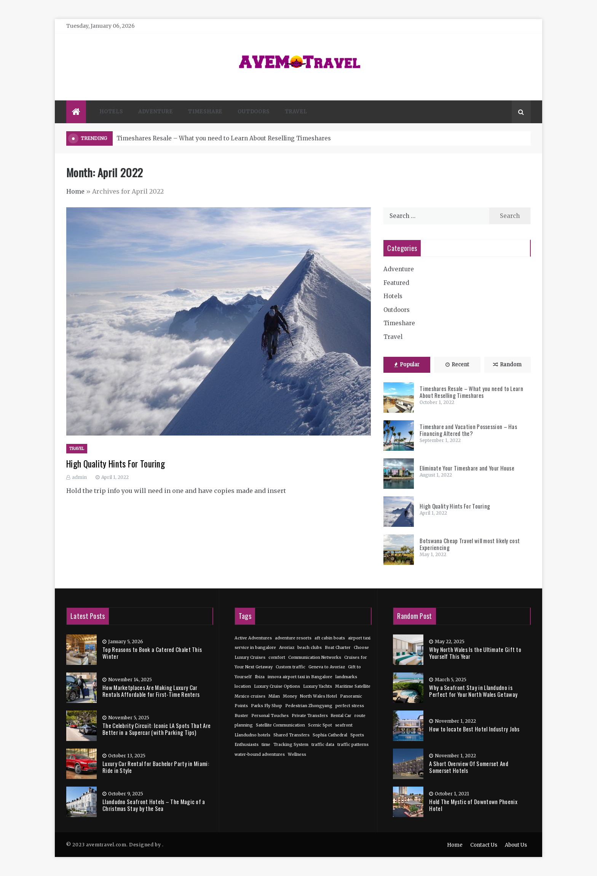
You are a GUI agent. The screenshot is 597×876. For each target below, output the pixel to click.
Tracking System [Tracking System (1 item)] (290, 744)
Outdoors (253, 111)
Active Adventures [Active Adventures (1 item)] (253, 638)
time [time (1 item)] (266, 744)
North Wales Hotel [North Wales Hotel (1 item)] (318, 696)
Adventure (155, 111)
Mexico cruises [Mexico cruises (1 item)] (250, 696)
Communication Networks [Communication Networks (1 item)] (314, 657)
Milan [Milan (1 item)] (274, 696)
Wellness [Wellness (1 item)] (297, 754)
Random (507, 364)
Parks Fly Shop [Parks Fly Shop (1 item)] (266, 705)
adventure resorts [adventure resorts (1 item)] (293, 638)
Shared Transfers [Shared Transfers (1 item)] (291, 735)
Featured (396, 282)
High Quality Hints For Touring (115, 463)
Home (75, 191)
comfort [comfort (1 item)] (276, 657)
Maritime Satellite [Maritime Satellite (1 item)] (352, 686)
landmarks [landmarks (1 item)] (346, 676)
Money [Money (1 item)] (290, 696)
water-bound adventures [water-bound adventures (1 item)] (260, 754)
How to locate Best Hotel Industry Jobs (474, 729)
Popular (407, 364)
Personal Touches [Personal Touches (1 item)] (270, 715)
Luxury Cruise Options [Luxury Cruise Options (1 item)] (277, 686)
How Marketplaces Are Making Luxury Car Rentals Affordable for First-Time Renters (151, 690)
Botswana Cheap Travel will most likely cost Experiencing (470, 544)
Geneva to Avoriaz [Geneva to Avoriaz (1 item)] (326, 667)
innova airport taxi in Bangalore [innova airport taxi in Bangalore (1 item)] (300, 676)
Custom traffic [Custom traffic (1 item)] (290, 667)
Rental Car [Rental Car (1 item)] (341, 715)
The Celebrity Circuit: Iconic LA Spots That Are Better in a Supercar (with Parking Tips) (156, 728)
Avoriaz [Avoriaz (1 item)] (286, 647)
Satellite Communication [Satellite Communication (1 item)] (280, 725)
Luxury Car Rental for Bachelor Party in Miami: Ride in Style (155, 766)
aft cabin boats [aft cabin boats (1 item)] (329, 638)
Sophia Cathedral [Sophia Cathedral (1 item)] (330, 735)
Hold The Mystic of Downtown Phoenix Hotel (473, 804)
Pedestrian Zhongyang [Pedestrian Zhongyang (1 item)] (308, 705)
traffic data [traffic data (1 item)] (322, 744)
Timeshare (205, 111)
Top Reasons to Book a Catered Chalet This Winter (152, 652)
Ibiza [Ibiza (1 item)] (260, 676)
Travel (296, 111)
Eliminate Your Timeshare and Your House (467, 468)
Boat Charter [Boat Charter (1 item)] (338, 647)
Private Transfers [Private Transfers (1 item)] (310, 715)
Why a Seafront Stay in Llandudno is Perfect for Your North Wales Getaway (473, 690)
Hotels (111, 111)
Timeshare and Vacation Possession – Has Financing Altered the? (468, 429)
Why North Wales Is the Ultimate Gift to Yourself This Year (475, 652)
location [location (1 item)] (243, 686)
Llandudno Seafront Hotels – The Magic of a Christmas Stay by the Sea (153, 804)
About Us (516, 845)
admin (79, 477)
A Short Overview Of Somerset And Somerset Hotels (468, 766)
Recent (457, 364)
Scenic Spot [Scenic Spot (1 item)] (320, 725)
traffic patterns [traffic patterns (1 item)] (353, 744)
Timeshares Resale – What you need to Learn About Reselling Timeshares (224, 138)
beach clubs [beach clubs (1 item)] (309, 647)
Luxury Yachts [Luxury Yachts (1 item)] (317, 686)
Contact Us (483, 845)
